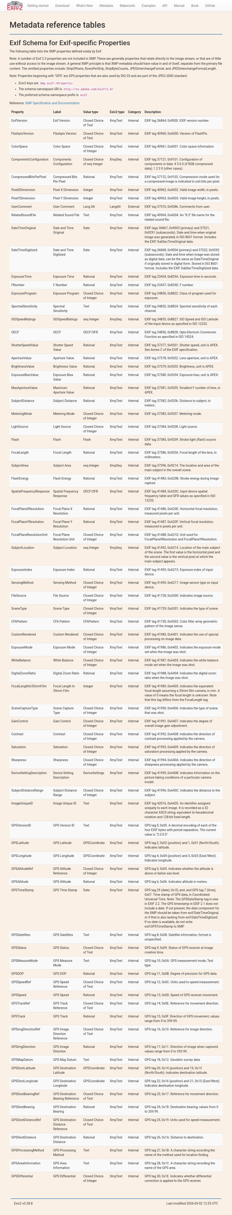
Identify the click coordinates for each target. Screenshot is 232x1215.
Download (62, 5)
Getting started (37, 5)
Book (194, 5)
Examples (148, 5)
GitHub (210, 5)
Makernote (127, 5)
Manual (179, 5)
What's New (84, 5)
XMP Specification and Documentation (52, 103)
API (164, 5)
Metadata (106, 5)
